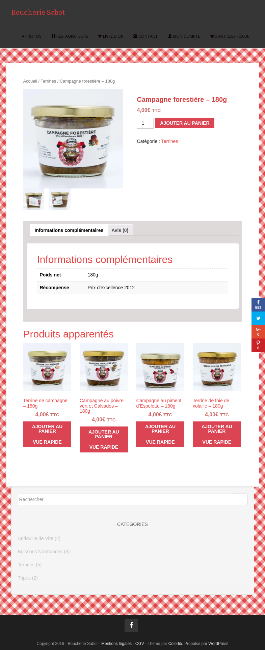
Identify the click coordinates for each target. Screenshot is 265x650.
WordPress (218, 643)
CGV (139, 643)
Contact (145, 37)
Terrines (48, 81)
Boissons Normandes (40, 551)
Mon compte (184, 37)
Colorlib (175, 643)
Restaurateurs (69, 37)
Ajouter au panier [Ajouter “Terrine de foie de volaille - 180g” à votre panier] (217, 429)
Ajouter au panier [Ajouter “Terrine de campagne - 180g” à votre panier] (47, 429)
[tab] (69, 230)
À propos (31, 37)
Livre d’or (110, 37)
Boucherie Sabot (37, 12)
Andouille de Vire (36, 538)
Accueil (30, 81)
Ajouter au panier (184, 123)
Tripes (24, 578)
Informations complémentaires (69, 230)
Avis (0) (119, 230)
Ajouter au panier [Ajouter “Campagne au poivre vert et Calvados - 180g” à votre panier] (103, 434)
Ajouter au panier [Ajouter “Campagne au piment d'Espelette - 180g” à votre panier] (160, 429)
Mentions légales (116, 643)
